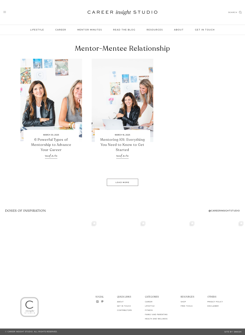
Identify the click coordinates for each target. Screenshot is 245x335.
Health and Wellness (156, 318)
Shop (183, 301)
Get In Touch (205, 29)
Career (60, 29)
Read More (51, 156)
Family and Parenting (156, 314)
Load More (122, 182)
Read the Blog (124, 29)
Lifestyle (37, 29)
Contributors (124, 310)
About (179, 29)
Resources (155, 29)
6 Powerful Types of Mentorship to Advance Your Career (51, 144)
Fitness (149, 310)
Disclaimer (213, 306)
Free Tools (187, 306)
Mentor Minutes (89, 29)
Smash (238, 331)
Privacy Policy (215, 301)
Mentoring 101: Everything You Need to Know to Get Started (122, 144)
